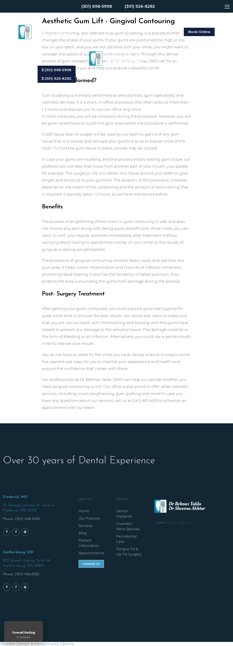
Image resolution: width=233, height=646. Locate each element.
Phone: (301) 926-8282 (21, 574)
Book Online (199, 32)
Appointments (91, 553)
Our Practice (89, 518)
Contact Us (91, 564)
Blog (83, 533)
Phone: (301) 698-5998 (21, 519)
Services (85, 526)
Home (84, 511)
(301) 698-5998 (96, 6)
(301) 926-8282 (140, 6)
